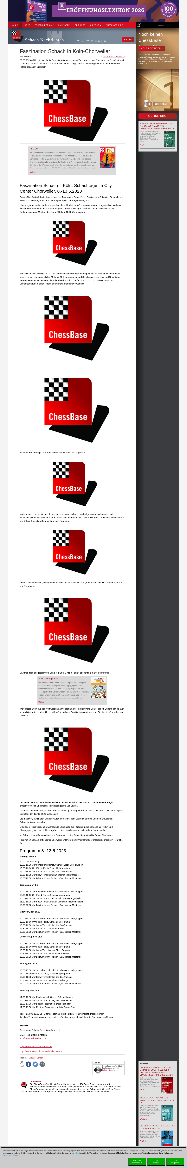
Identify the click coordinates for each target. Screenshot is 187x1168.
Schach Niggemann (110, 1070)
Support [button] (95, 25)
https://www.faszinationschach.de (36, 1046)
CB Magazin (64, 25)
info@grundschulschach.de (33, 1038)
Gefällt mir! (107, 57)
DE (96, 41)
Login (161, 25)
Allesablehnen (156, 1162)
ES (102, 41)
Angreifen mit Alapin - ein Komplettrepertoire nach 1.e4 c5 (157, 1100)
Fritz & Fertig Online (48, 678)
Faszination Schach (35, 1058)
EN (99, 41)
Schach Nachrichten (44, 39)
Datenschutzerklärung (10, 1155)
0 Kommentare (119, 57)
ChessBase (35, 1081)
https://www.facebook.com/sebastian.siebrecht (42, 1051)
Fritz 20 (34, 148)
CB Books (80, 25)
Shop (15, 25)
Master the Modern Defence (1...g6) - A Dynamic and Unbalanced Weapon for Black (157, 126)
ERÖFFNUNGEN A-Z (44, 25)
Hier (76, 1153)
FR (105, 41)
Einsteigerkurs (114, 25)
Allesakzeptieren (175, 1162)
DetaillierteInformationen (137, 1162)
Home (27, 25)
